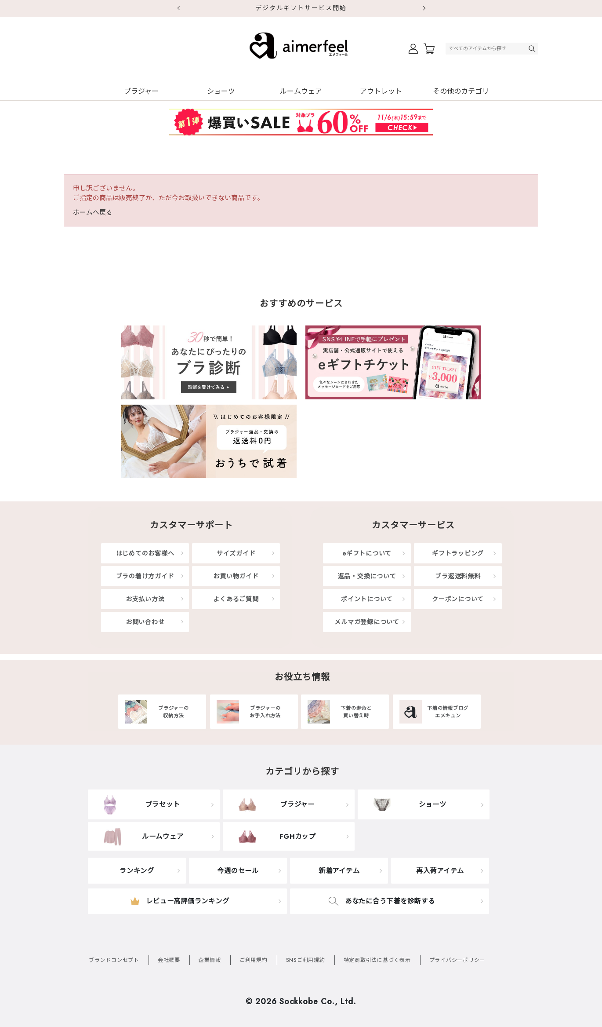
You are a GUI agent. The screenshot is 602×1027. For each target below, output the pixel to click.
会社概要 (169, 960)
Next (424, 8)
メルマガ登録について (366, 622)
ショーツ (221, 91)
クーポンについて (458, 599)
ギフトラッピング (458, 553)
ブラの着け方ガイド (145, 576)
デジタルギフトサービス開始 (301, 8)
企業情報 (210, 960)
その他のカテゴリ (461, 91)
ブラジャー (141, 91)
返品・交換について (367, 576)
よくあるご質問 (235, 599)
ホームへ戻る (92, 212)
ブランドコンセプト (114, 960)
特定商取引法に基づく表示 (377, 960)
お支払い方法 (145, 599)
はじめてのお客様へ (145, 553)
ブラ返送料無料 (457, 576)
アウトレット (381, 91)
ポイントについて (367, 599)
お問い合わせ (145, 622)
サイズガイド (236, 553)
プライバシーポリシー (457, 960)
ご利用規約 (253, 960)
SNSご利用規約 (305, 960)
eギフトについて (367, 553)
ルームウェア (301, 91)
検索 (533, 49)
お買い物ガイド (235, 576)
